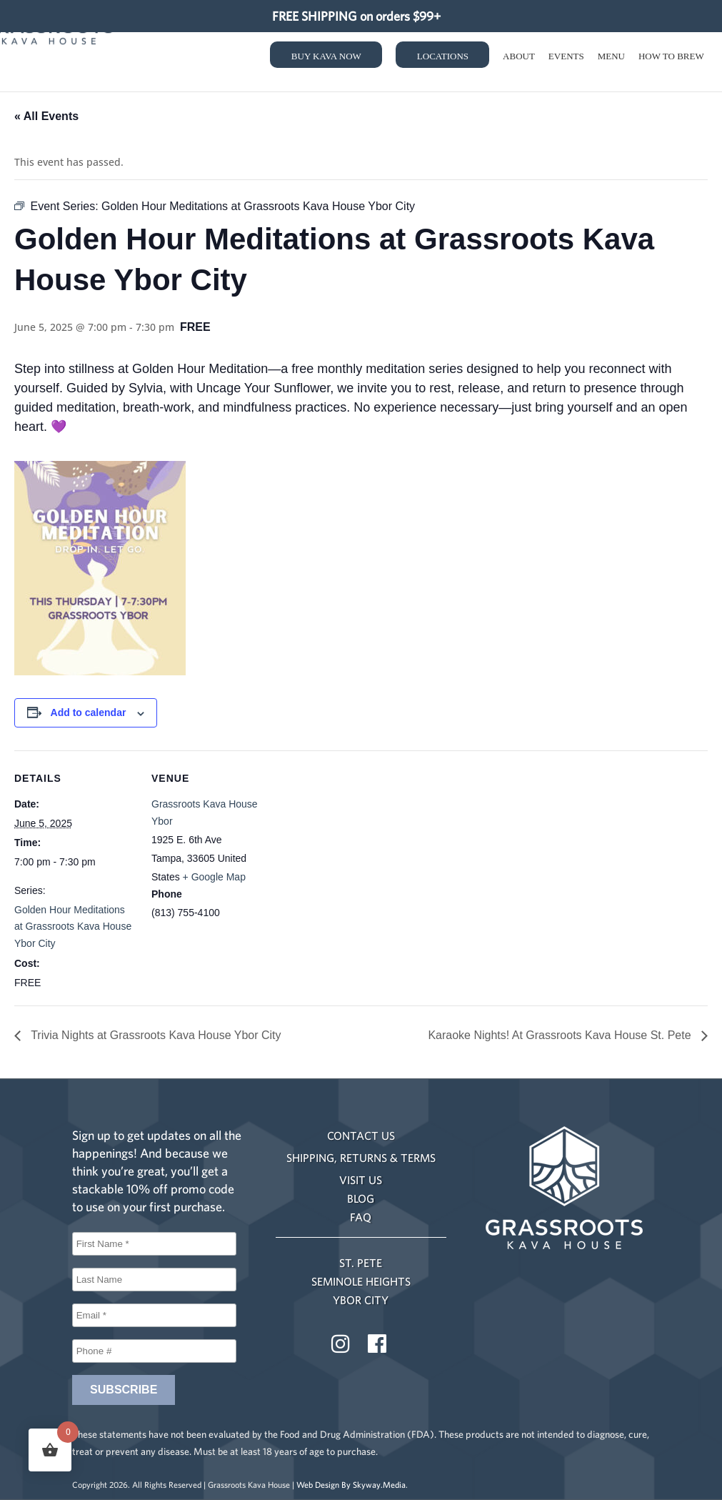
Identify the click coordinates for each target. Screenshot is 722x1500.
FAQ (360, 1217)
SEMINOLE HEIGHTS (361, 1281)
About (519, 59)
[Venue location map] (364, 849)
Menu (611, 59)
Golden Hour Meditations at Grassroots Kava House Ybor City (72, 927)
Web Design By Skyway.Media (351, 1484)
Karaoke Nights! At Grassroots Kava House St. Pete (561, 1035)
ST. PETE (360, 1262)
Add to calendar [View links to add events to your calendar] (88, 712)
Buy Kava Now (326, 59)
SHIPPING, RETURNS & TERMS (361, 1157)
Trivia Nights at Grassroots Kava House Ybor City (154, 1035)
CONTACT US (361, 1135)
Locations (442, 59)
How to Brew (671, 59)
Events (566, 59)
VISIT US (360, 1179)
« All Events (46, 116)
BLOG (360, 1198)
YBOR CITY (360, 1299)
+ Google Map (214, 877)
